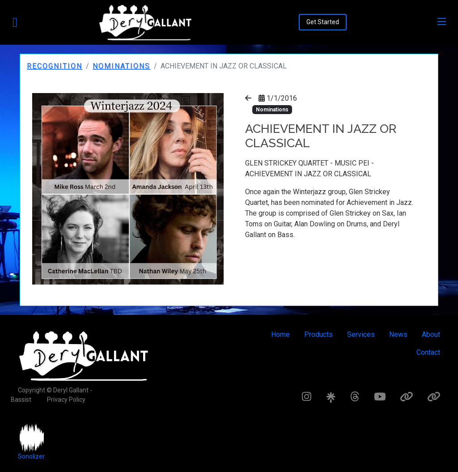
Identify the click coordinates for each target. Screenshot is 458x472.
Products (318, 334)
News (398, 334)
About (431, 334)
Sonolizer (31, 456)
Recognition (54, 66)
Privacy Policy (66, 399)
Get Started (322, 22)
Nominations (121, 66)
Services (361, 334)
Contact (428, 352)
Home (280, 334)
